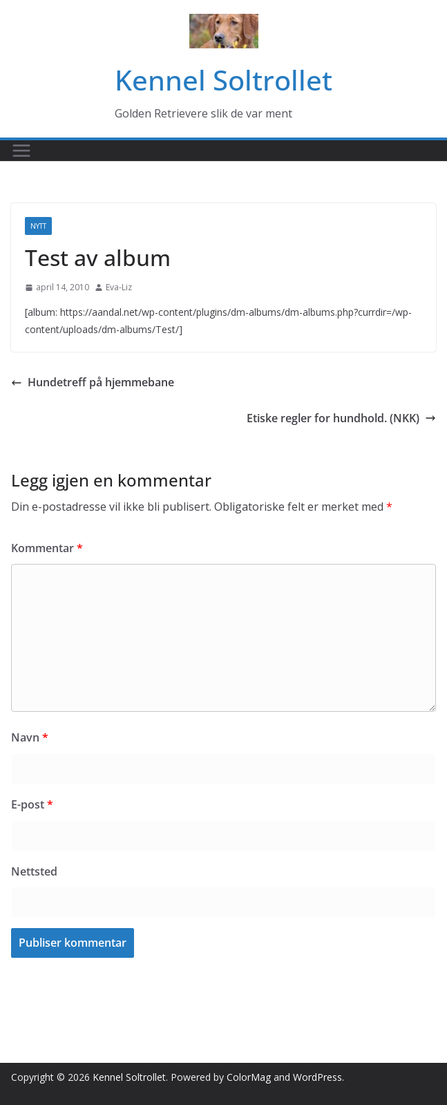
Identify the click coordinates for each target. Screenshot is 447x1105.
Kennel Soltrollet (223, 80)
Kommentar (47, 548)
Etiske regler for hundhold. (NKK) (341, 418)
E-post (32, 804)
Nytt (38, 226)
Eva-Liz (119, 287)
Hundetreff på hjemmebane (92, 382)
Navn (29, 737)
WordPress (317, 1077)
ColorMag (249, 1077)
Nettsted (34, 871)
